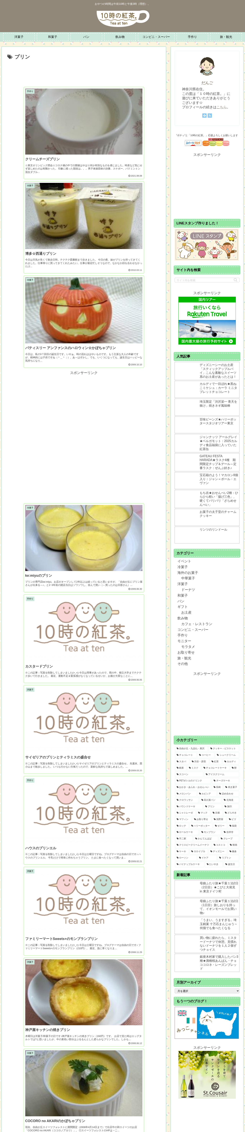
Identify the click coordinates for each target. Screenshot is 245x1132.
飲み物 (182, 618)
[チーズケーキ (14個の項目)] (225, 781)
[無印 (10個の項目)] (231, 807)
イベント (184, 561)
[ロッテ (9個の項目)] (182, 826)
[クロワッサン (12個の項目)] (187, 800)
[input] (207, 280)
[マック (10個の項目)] (203, 813)
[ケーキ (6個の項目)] (182, 851)
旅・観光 (184, 658)
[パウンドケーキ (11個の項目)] (189, 807)
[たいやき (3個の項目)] (214, 864)
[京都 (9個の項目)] (216, 813)
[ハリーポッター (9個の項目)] (200, 826)
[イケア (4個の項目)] (207, 858)
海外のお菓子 (187, 573)
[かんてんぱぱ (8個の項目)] (206, 839)
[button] (235, 280)
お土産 (186, 612)
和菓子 (182, 595)
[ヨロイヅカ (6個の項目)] (198, 851)
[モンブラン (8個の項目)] (210, 832)
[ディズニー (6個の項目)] (218, 851)
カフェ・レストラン (196, 624)
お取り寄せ (186, 652)
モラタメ (188, 647)
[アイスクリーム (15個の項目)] (221, 774)
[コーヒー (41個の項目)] (205, 755)
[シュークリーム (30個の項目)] (227, 755)
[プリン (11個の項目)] (212, 807)
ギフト (182, 607)
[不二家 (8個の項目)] (184, 839)
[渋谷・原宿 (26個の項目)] (199, 762)
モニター (184, 641)
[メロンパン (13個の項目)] (186, 794)
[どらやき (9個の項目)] (231, 813)
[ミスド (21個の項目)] (194, 768)
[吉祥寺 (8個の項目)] (230, 832)
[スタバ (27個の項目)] (182, 762)
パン (180, 601)
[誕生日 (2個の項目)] (231, 864)
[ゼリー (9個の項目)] (220, 826)
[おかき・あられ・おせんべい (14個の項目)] (193, 787)
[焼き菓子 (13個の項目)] (231, 787)
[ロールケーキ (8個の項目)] (187, 832)
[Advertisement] (83, 72)
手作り (182, 635)
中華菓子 (188, 578)
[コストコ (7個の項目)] (219, 845)
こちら (221, 107)
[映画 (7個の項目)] (233, 845)
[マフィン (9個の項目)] (183, 819)
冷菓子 (182, 567)
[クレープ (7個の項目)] (229, 839)
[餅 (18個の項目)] (234, 768)
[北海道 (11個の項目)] (230, 800)
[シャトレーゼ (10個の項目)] (185, 813)
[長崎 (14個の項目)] (217, 787)
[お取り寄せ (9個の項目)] (201, 819)
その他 (182, 664)
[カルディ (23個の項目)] (231, 762)
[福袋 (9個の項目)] (233, 826)
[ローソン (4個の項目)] (186, 858)
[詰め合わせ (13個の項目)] (228, 794)
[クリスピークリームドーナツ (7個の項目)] (193, 845)
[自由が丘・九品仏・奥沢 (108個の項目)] (191, 749)
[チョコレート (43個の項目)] (186, 755)
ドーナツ (188, 590)
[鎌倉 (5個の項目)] (233, 851)
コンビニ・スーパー (192, 630)
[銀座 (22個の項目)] (180, 768)
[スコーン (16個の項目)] (189, 774)
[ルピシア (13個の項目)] (207, 794)
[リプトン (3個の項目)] (228, 858)
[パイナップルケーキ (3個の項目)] (189, 864)
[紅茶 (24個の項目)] (216, 762)
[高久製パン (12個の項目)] (210, 800)
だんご (207, 83)
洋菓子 (182, 584)
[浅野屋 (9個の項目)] (219, 819)
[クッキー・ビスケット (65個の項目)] (224, 749)
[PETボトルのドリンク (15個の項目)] (193, 781)
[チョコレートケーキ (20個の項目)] (215, 768)
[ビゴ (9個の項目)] (233, 819)
